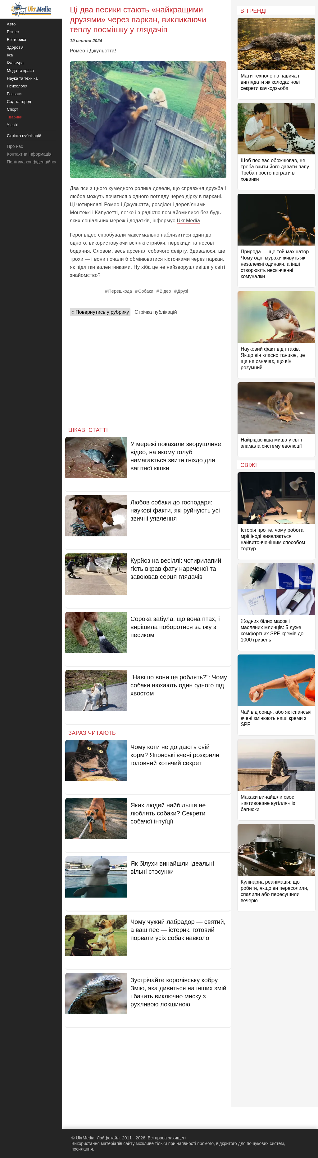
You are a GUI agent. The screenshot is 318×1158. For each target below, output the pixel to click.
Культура (15, 62)
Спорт (12, 109)
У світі (12, 124)
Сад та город (19, 101)
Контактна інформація (29, 154)
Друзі (182, 291)
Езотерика (16, 39)
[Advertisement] (148, 369)
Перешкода (120, 291)
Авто (11, 24)
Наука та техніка (22, 78)
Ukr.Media (188, 220)
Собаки (145, 291)
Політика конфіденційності (33, 161)
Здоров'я (15, 47)
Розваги (14, 93)
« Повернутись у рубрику (100, 312)
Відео (165, 291)
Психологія (17, 86)
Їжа (10, 55)
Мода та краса (20, 70)
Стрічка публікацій (155, 312)
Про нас (15, 146)
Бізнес (13, 31)
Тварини (14, 117)
